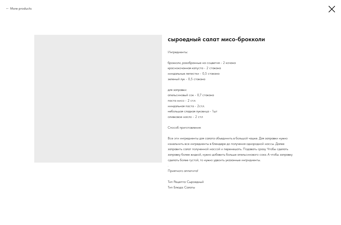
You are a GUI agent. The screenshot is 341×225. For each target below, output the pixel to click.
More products (21, 8)
